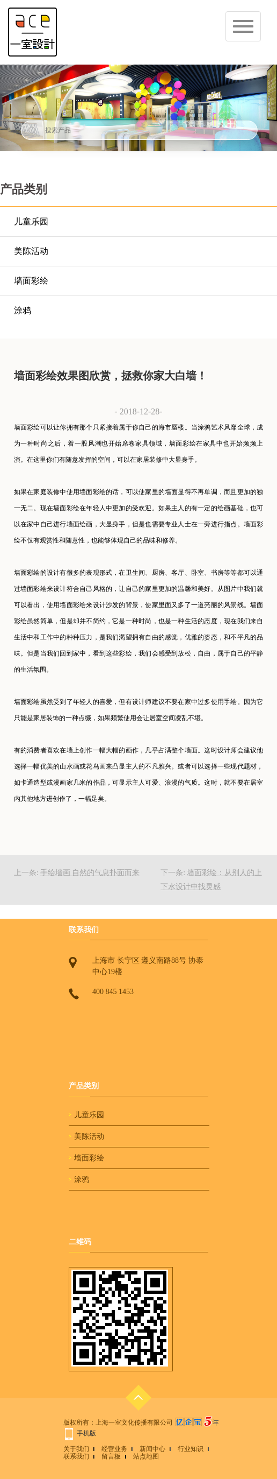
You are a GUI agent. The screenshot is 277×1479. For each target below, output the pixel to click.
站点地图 (146, 1456)
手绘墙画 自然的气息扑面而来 (90, 873)
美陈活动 (31, 251)
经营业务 (114, 1449)
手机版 (86, 1433)
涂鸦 (22, 310)
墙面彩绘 (31, 280)
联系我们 (76, 1456)
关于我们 (76, 1449)
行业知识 (190, 1449)
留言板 (111, 1456)
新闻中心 (152, 1449)
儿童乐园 (31, 221)
